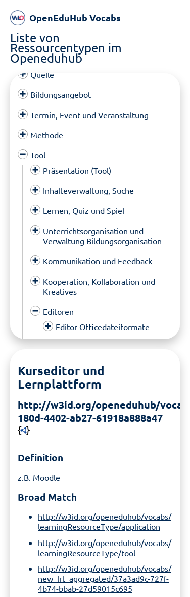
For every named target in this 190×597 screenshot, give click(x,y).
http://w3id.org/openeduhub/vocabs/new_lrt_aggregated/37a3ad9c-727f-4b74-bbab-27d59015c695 (104, 573)
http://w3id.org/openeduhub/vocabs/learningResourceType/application (104, 516)
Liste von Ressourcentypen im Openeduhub (66, 47)
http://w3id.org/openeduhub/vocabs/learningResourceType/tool (104, 542)
